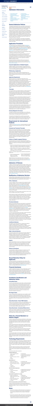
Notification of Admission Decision (15, 18)
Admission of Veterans (13, 17)
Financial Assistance (23, 13)
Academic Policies (4, 31)
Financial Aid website (13, 274)
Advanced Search (4, 8)
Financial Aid (3, 29)
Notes (22, 19)
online (12, 46)
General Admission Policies (13, 13)
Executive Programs (4, 19)
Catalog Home (4, 10)
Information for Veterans (14, 173)
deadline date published (22, 48)
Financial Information (3, 27)
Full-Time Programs (4, 18)
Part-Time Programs (4, 16)
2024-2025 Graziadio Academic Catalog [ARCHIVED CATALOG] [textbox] (23, 3)
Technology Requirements (24, 18)
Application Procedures (13, 14)
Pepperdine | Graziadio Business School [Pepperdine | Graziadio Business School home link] (10, 1)
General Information (3, 13)
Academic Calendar (4, 14)
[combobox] (23, 3)
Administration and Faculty (4, 35)
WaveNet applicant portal (22, 185)
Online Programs (4, 21)
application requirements (17, 124)
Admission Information (3, 25)
